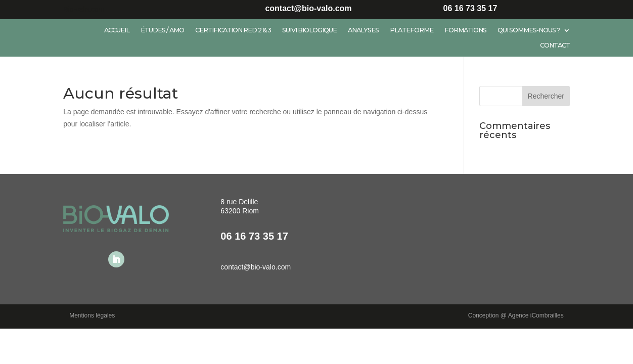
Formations (465, 30)
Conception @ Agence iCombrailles (516, 315)
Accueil (116, 30)
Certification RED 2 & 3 (233, 30)
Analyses (363, 30)
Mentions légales (92, 315)
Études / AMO (162, 30)
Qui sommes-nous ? (529, 30)
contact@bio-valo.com (255, 267)
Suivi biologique (309, 30)
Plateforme (411, 30)
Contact (555, 45)
